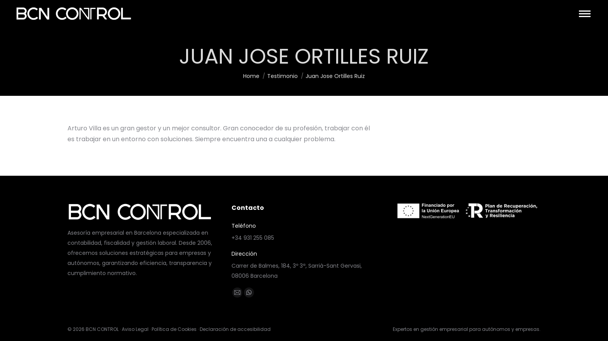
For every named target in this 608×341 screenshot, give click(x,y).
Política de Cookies (174, 329)
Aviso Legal (135, 329)
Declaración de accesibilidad (235, 329)
